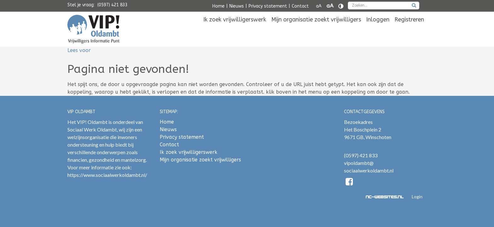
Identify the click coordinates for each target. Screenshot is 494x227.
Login (417, 196)
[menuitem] (235, 29)
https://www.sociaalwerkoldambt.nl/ (107, 175)
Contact (300, 6)
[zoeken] (414, 6)
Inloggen (377, 29)
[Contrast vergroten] (340, 6)
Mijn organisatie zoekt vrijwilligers (316, 29)
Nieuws (236, 6)
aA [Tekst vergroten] (329, 6)
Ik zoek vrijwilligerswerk (234, 29)
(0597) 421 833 (112, 5)
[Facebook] (349, 183)
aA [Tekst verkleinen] (318, 6)
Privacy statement (268, 6)
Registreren (409, 29)
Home (218, 6)
